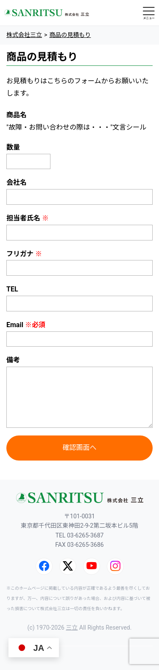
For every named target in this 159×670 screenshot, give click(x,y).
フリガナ (24, 254)
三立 (72, 627)
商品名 (16, 115)
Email (25, 325)
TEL (12, 289)
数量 (13, 147)
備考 (13, 360)
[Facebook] (44, 566)
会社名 (16, 182)
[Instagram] (115, 566)
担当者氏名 (27, 218)
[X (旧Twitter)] (68, 566)
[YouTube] (91, 566)
